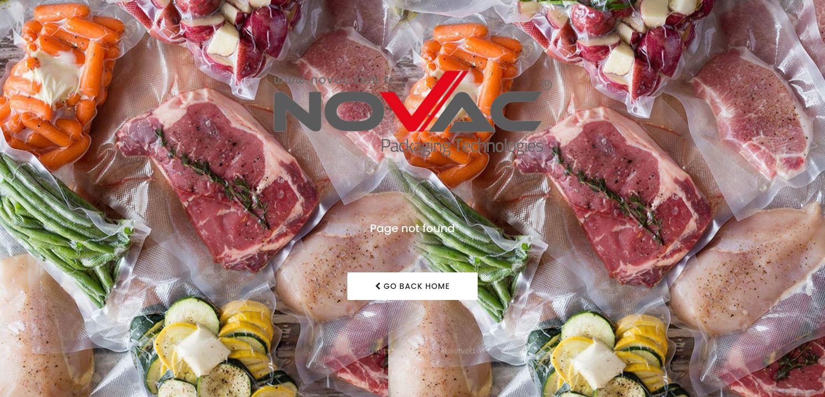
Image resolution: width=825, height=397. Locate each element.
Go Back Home (412, 286)
